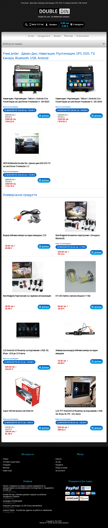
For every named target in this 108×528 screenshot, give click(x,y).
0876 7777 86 (37, 24)
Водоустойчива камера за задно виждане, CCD (24, 235)
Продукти (43, 35)
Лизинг (57, 35)
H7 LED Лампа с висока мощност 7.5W (73, 296)
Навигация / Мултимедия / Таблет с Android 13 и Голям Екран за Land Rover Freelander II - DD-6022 (26, 100)
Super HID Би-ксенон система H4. (18, 411)
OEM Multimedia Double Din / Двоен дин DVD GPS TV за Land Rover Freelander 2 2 (26, 165)
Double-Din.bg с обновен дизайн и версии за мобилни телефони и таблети (28, 496)
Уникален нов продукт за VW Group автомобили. (28, 506)
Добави (44, 116)
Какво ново (7, 471)
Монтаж (68, 35)
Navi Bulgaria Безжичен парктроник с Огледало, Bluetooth (78, 237)
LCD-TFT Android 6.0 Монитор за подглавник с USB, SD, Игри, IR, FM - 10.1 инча (79, 412)
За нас (31, 35)
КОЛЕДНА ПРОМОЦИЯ (28, 502)
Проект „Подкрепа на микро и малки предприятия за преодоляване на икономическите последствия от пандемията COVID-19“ (28, 489)
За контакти (82, 35)
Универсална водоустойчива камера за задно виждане (77, 352)
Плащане (6, 465)
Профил (53, 24)
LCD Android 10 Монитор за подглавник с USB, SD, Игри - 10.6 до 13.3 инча (26, 352)
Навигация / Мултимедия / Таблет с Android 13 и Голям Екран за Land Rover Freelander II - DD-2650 (79, 100)
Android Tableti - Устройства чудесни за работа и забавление (28, 511)
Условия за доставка (11, 462)
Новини (27, 481)
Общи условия (61, 468)
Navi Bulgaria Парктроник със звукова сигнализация (27, 296)
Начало (59, 459)
